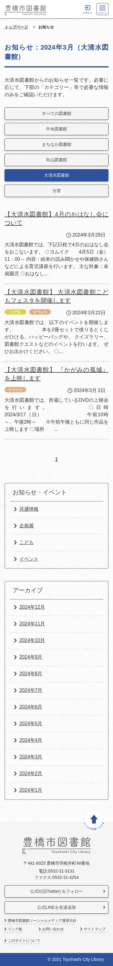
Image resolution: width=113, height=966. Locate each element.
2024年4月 (30, 740)
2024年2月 (30, 773)
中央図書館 (56, 128)
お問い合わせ (53, 929)
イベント (29, 559)
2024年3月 (30, 756)
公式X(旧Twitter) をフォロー (56, 891)
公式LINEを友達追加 (56, 907)
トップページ (16, 27)
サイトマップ (94, 929)
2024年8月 (30, 673)
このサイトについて (24, 941)
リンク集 (15, 929)
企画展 (26, 525)
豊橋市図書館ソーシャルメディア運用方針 (42, 921)
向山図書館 (56, 159)
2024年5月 (30, 723)
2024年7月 (30, 690)
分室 (56, 190)
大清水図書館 (56, 175)
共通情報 (29, 509)
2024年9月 (30, 657)
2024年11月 (32, 623)
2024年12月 (32, 607)
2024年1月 (30, 790)
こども (26, 542)
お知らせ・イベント (40, 492)
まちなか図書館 (56, 144)
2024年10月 (32, 640)
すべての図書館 (56, 113)
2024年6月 (30, 706)
